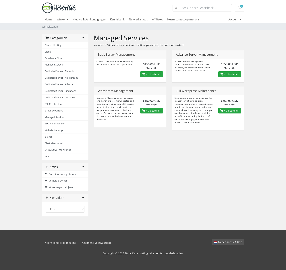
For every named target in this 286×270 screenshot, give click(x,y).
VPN (47, 156)
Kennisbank (117, 19)
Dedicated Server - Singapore (60, 90)
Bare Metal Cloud (54, 58)
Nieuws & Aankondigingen (89, 19)
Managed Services (54, 117)
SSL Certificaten (53, 104)
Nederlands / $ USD (228, 242)
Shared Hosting (53, 45)
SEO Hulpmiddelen (55, 123)
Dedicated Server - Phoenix (59, 71)
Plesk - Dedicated (54, 143)
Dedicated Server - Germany (60, 97)
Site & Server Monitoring (58, 149)
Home (48, 19)
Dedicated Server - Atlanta (59, 84)
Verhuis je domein (56, 180)
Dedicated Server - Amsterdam (61, 77)
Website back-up (54, 130)
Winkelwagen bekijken (59, 187)
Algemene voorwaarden (96, 242)
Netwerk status (138, 19)
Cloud (48, 51)
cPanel (48, 136)
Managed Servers (54, 64)
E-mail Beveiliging (54, 110)
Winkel (61, 19)
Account (233, 19)
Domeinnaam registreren (60, 174)
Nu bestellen (151, 74)
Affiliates (157, 19)
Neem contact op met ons (183, 19)
